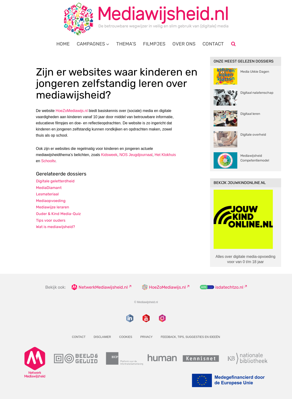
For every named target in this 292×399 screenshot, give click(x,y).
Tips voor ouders (50, 220)
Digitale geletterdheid (55, 181)
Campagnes (91, 44)
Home (63, 44)
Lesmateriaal (47, 194)
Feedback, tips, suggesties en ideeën (190, 337)
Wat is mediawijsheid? (55, 226)
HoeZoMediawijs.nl (72, 111)
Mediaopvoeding (51, 200)
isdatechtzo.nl (229, 287)
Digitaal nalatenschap (256, 93)
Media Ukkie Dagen (254, 72)
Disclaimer (102, 337)
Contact (213, 44)
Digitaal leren (250, 114)
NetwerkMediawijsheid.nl (103, 287)
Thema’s (126, 44)
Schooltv (48, 161)
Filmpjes (154, 44)
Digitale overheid (253, 135)
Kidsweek (109, 155)
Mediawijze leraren (52, 207)
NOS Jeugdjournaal (136, 155)
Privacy (146, 337)
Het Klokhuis (165, 155)
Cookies (125, 337)
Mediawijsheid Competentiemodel (254, 158)
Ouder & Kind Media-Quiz (58, 213)
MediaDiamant (49, 187)
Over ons (183, 44)
